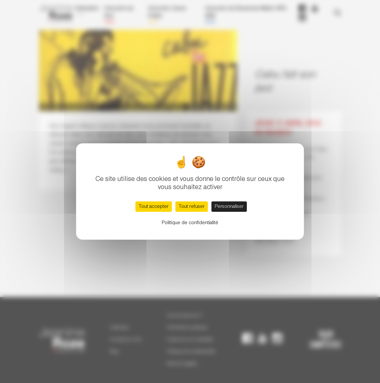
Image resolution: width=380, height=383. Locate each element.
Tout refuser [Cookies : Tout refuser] (192, 206)
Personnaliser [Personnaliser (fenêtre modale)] (229, 206)
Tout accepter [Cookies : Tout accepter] (154, 206)
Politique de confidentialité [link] (190, 223)
